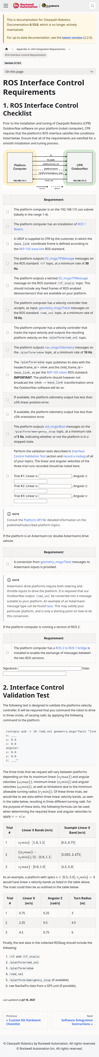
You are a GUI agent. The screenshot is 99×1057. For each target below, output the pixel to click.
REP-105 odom (57, 372)
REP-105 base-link (31, 249)
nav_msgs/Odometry (59, 347)
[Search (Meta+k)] (92, 5)
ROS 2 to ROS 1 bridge (71, 648)
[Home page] (6, 49)
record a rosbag (74, 456)
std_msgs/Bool (55, 426)
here (49, 606)
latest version (72, 38)
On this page (14, 72)
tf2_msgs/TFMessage (59, 258)
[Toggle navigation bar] (6, 5)
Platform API (33, 520)
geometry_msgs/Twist (54, 308)
